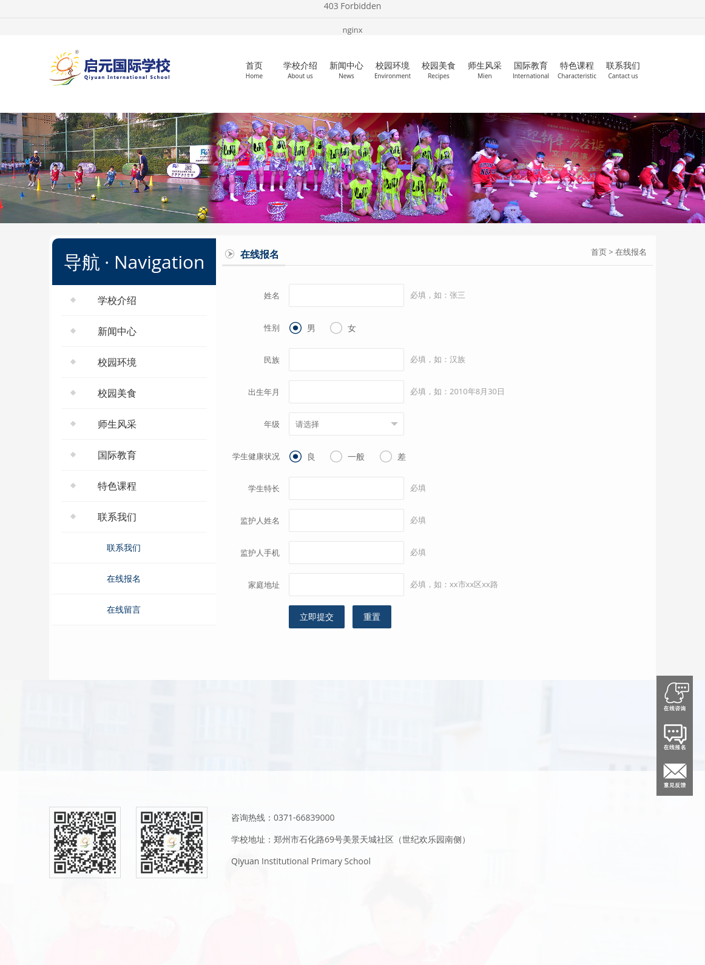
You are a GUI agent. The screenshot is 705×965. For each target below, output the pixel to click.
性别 (272, 327)
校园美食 (439, 69)
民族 (272, 359)
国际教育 (531, 69)
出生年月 (264, 391)
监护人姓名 (260, 520)
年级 (272, 424)
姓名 (272, 295)
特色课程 (577, 69)
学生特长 (264, 488)
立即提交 (317, 616)
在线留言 (124, 609)
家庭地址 (264, 584)
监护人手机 (260, 552)
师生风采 (485, 69)
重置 (371, 616)
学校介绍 (300, 69)
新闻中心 (346, 69)
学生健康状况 (256, 456)
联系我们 (623, 69)
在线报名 (124, 578)
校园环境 (392, 69)
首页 (254, 69)
